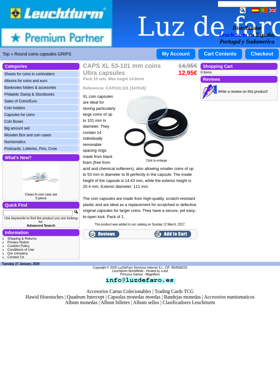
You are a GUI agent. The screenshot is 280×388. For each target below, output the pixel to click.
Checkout (262, 53)
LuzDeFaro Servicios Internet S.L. (141, 267)
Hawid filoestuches (44, 296)
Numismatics (15, 142)
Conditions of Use (20, 249)
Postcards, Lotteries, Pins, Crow (30, 149)
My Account (176, 53)
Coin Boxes (13, 121)
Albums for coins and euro (25, 81)
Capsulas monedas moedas (134, 296)
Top (6, 54)
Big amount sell (17, 128)
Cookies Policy (18, 246)
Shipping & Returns (22, 238)
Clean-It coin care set (41, 194)
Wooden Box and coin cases (27, 135)
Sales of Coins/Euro (20, 101)
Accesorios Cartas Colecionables (118, 291)
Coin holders (14, 108)
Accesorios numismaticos (229, 296)
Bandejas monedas (182, 296)
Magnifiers (153, 274)
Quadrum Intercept (85, 296)
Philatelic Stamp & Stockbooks (29, 94)
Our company (17, 253)
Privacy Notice (18, 242)
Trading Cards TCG (174, 291)
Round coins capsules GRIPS (42, 54)
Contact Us (15, 257)
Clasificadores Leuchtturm (189, 302)
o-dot (164, 271)
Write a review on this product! (243, 91)
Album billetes (115, 302)
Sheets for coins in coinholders (29, 74)
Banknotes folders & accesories (30, 87)
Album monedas (81, 302)
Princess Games (131, 274)
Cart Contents (220, 53)
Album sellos (146, 302)
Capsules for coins (19, 115)
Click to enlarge (156, 159)
